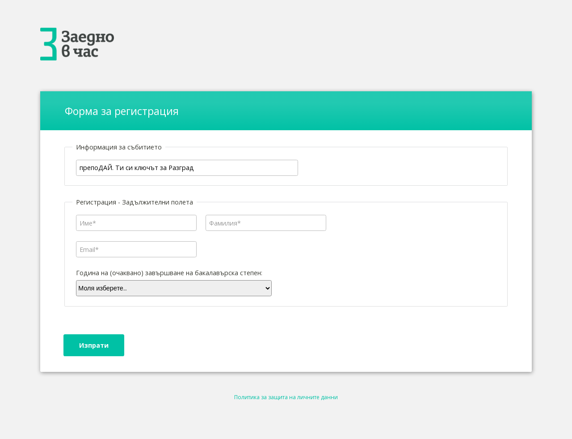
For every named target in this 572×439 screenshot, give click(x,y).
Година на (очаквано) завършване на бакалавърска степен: (169, 273)
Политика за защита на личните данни (286, 397)
